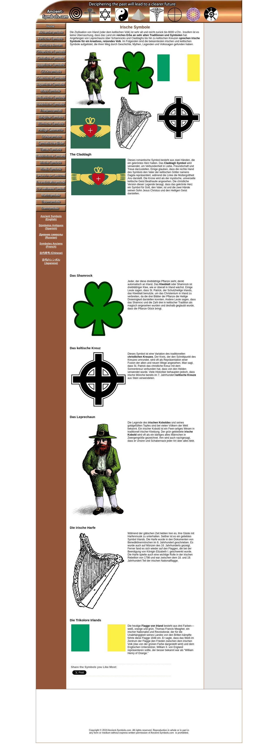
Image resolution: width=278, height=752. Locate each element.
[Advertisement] (106, 233)
